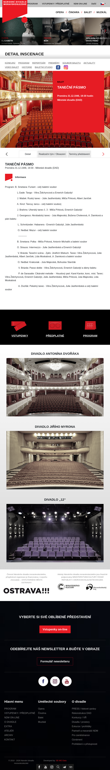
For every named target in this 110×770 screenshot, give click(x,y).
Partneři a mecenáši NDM (85, 731)
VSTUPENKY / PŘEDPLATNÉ (19, 713)
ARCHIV (8, 735)
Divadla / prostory (81, 722)
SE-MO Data (61, 760)
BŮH (46, 41)
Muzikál (42, 722)
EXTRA (8, 726)
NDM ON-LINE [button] (80, 4)
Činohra (42, 713)
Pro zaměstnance (81, 735)
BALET (88, 12)
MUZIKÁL (102, 12)
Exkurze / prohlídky (81, 726)
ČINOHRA (74, 12)
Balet (40, 717)
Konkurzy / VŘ (79, 717)
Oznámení (77, 739)
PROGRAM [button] (32, 4)
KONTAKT (9, 739)
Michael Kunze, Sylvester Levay (13, 43)
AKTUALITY (89, 63)
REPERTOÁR (39, 63)
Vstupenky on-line (55, 629)
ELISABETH (7, 41)
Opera (41, 709)
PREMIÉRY (54, 63)
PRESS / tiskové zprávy (84, 709)
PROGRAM (23, 63)
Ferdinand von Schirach (52, 43)
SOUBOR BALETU (71, 63)
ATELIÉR (9, 731)
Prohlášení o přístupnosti (84, 744)
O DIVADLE (10, 722)
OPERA (60, 12)
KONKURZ (10, 63)
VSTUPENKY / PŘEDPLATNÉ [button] (55, 4)
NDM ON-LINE (11, 717)
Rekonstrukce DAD (81, 713)
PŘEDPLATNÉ (55, 335)
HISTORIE (27, 67)
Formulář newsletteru (54, 661)
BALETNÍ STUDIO (43, 67)
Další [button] (93, 4)
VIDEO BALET (12, 67)
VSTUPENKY (19, 335)
